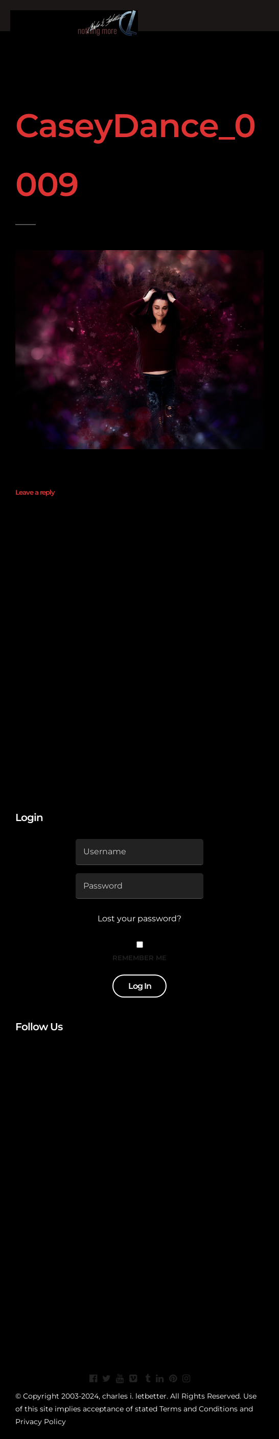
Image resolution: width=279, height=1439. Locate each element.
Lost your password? (139, 918)
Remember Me (139, 958)
